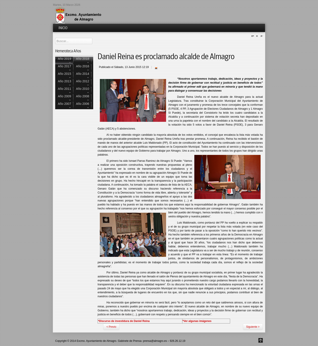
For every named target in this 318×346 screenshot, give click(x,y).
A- (261, 36)
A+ (253, 36)
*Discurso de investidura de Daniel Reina (124, 321)
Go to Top (260, 340)
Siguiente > (252, 326)
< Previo (111, 326)
